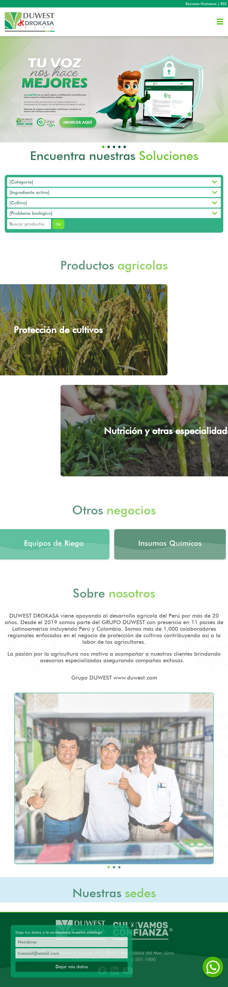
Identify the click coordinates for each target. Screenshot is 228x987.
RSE (224, 3)
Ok (58, 225)
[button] (103, 147)
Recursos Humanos (201, 3)
